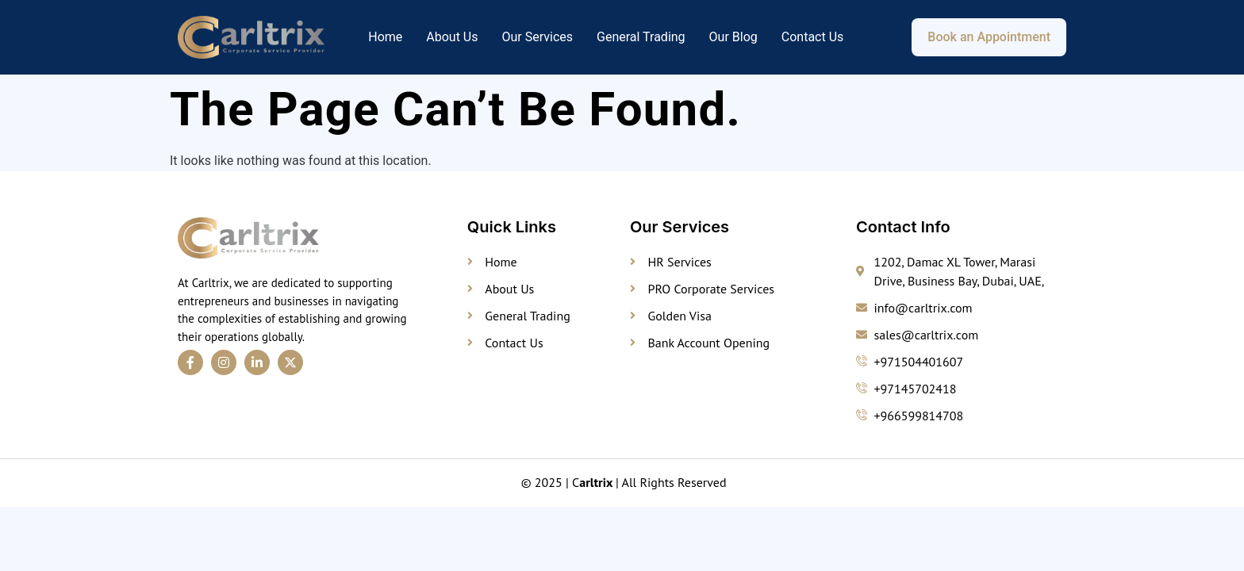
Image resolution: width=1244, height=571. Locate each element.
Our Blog (733, 36)
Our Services (537, 36)
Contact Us (812, 36)
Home (385, 36)
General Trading (641, 36)
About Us (452, 36)
